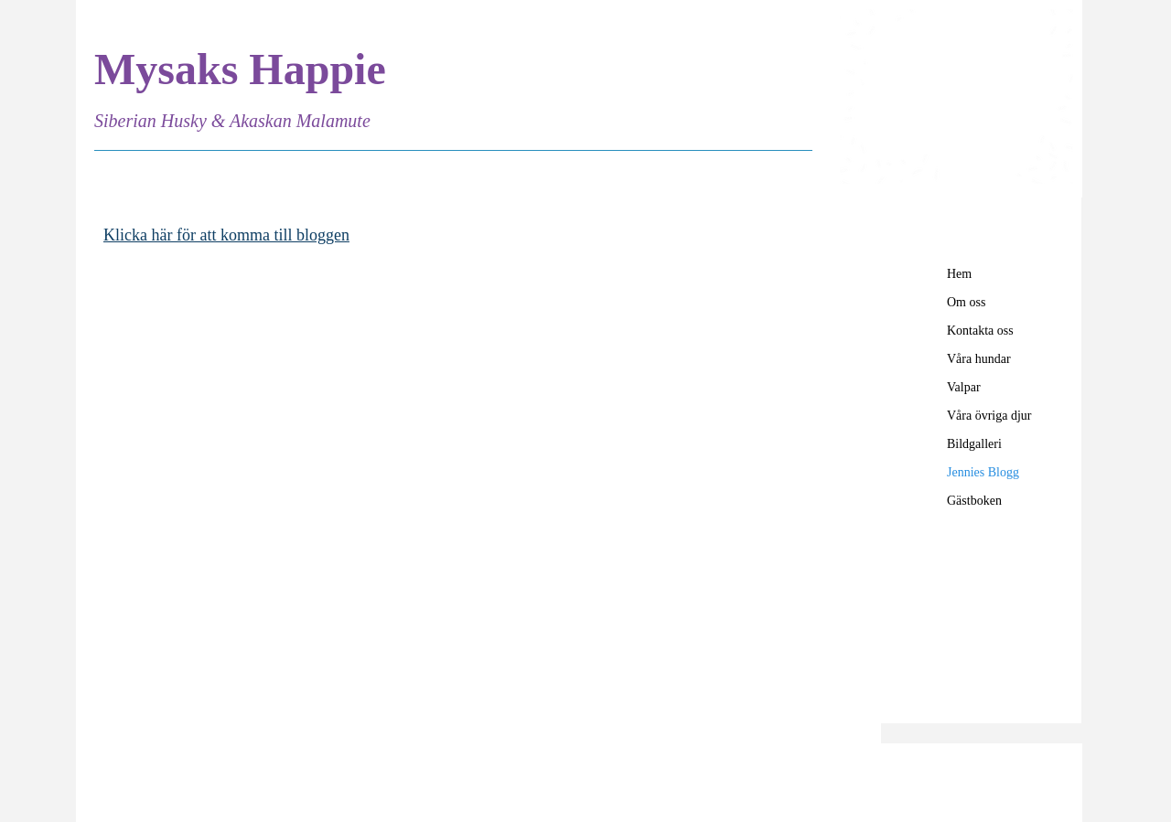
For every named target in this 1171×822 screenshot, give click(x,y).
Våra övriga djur (989, 415)
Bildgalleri (974, 444)
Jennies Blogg (983, 472)
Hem (959, 274)
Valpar (964, 387)
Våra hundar (979, 359)
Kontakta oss (980, 330)
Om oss (966, 302)
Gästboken (974, 500)
